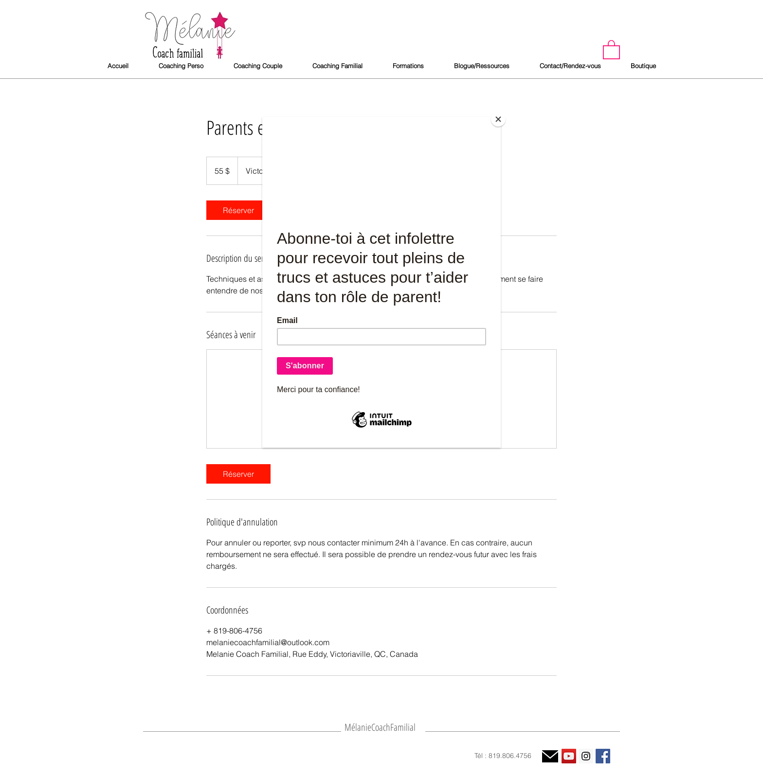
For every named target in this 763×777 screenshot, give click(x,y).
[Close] (498, 119)
